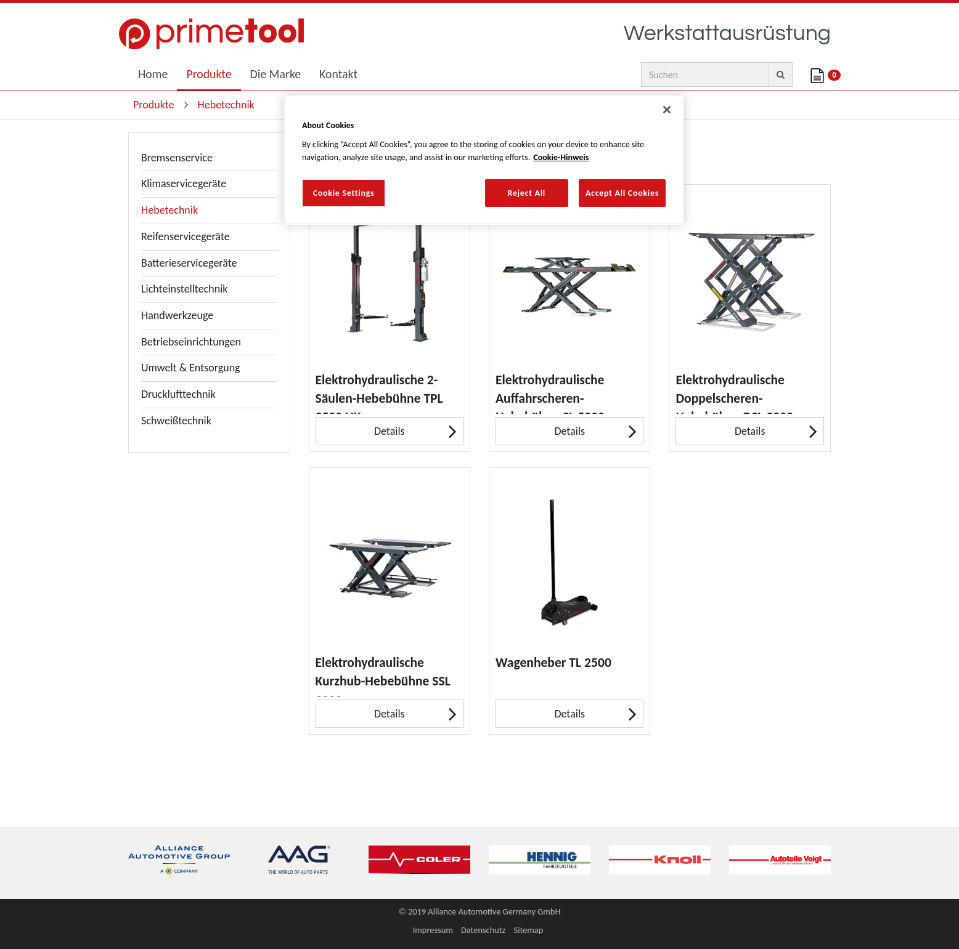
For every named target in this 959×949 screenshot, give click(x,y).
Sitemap (529, 929)
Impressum (433, 929)
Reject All (526, 193)
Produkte (208, 74)
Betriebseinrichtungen (191, 342)
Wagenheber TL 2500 (553, 662)
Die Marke (275, 74)
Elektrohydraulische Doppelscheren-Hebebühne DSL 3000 (734, 392)
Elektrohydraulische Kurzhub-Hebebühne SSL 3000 (383, 675)
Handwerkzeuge (177, 315)
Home (153, 74)
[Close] (666, 109)
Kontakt (338, 74)
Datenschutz (483, 929)
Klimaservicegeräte (183, 183)
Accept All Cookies (622, 193)
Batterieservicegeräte (189, 263)
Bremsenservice (177, 157)
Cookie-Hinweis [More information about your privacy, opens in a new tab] (561, 157)
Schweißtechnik (176, 420)
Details (415, 431)
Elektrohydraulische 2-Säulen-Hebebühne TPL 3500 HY (379, 392)
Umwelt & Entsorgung (190, 367)
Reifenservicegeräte (185, 236)
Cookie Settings (344, 193)
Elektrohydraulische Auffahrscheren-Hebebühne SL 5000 (550, 392)
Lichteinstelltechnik (184, 289)
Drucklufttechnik (178, 394)
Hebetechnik (169, 210)
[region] (484, 160)
